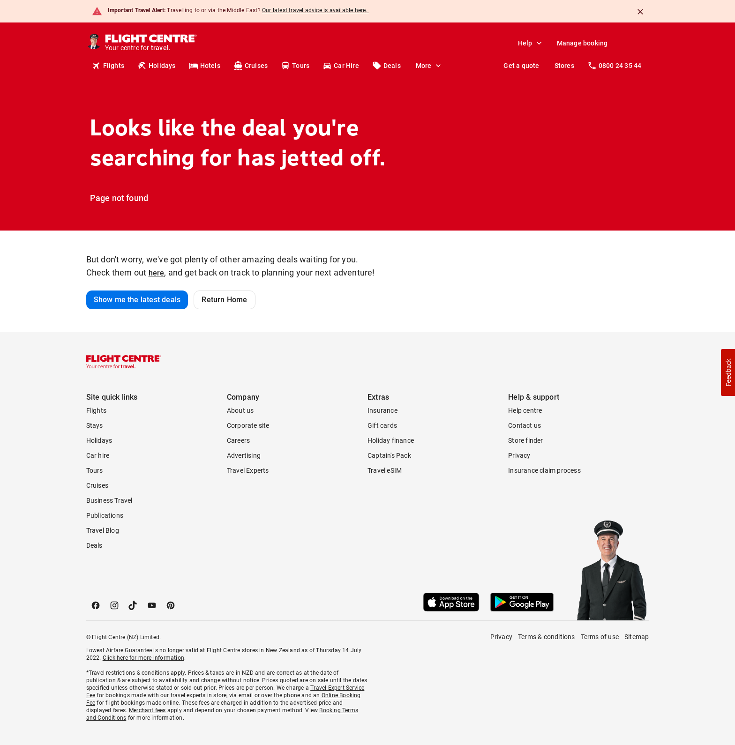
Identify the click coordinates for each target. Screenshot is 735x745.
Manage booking (582, 43)
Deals (386, 65)
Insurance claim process (544, 470)
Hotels (204, 65)
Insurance (383, 410)
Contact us (524, 425)
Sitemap (636, 637)
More (429, 65)
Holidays (156, 65)
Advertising (244, 455)
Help (531, 43)
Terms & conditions (546, 637)
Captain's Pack (389, 455)
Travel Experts (248, 470)
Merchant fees (147, 710)
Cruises (250, 65)
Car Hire (340, 65)
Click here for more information (143, 658)
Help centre (525, 410)
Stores (564, 65)
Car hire (98, 455)
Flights (108, 65)
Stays (94, 425)
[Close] (640, 12)
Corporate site (248, 425)
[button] (728, 372)
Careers (238, 440)
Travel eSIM (385, 470)
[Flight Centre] (150, 43)
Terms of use (600, 637)
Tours (295, 65)
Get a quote (521, 65)
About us (240, 410)
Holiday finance (391, 440)
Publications (104, 515)
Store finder (525, 440)
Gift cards (382, 425)
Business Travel (109, 500)
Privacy (519, 455)
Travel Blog (102, 530)
